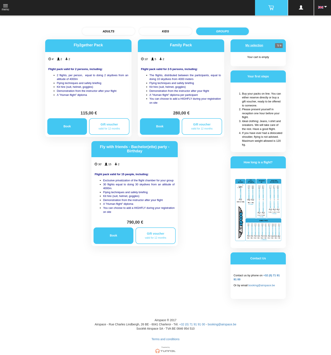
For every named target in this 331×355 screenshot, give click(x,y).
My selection (254, 45)
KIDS (165, 31)
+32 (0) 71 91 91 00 (192, 324)
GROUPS (222, 31)
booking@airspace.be (261, 285)
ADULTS (108, 31)
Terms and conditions (165, 339)
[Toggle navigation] (5, 8)
